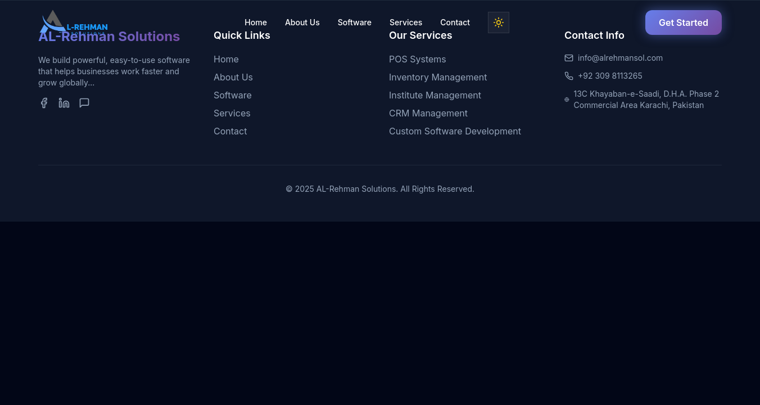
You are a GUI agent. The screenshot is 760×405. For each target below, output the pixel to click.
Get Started (683, 22)
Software (355, 22)
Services (406, 22)
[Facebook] (43, 103)
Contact (455, 22)
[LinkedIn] (64, 103)
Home (256, 22)
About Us (302, 22)
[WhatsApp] (84, 103)
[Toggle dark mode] (498, 22)
